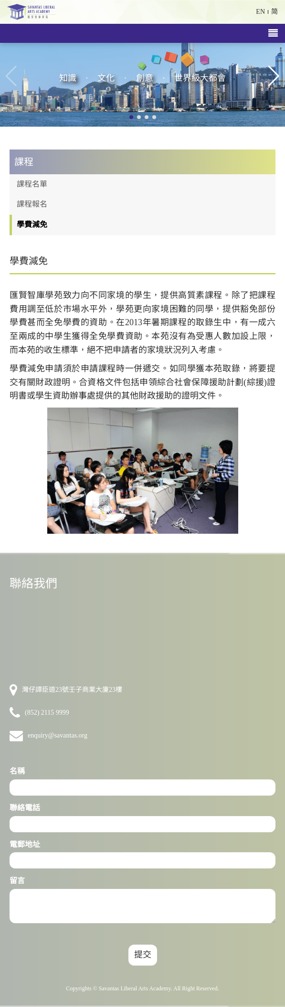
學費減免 (32, 224)
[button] (273, 76)
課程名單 (32, 184)
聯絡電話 (25, 808)
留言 (17, 881)
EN (260, 11)
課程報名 (32, 204)
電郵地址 (25, 844)
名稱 (17, 771)
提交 (142, 954)
